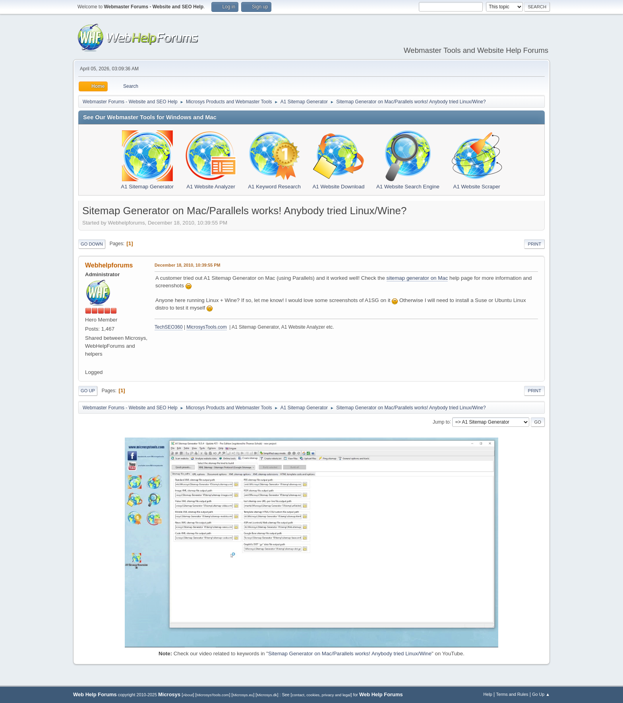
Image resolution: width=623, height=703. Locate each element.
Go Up (88, 390)
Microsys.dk (267, 695)
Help (488, 694)
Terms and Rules (512, 694)
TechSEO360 (169, 327)
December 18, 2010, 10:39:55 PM (187, 265)
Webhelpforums (109, 265)
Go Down (92, 244)
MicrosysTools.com (206, 327)
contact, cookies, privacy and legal (321, 695)
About (188, 695)
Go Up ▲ (541, 694)
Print (534, 244)
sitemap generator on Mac (417, 278)
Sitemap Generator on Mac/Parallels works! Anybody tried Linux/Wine (349, 654)
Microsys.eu (242, 695)
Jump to (441, 421)
